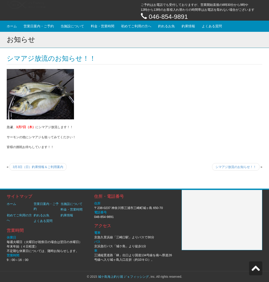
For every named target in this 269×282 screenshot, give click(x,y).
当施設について (72, 26)
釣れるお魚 (166, 26)
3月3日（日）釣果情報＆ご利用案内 (38, 167)
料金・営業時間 (102, 26)
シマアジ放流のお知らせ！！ (235, 167)
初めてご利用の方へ (136, 26)
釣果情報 (188, 26)
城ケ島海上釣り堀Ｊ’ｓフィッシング (123, 276)
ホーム (12, 26)
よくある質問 (212, 26)
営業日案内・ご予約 (39, 26)
